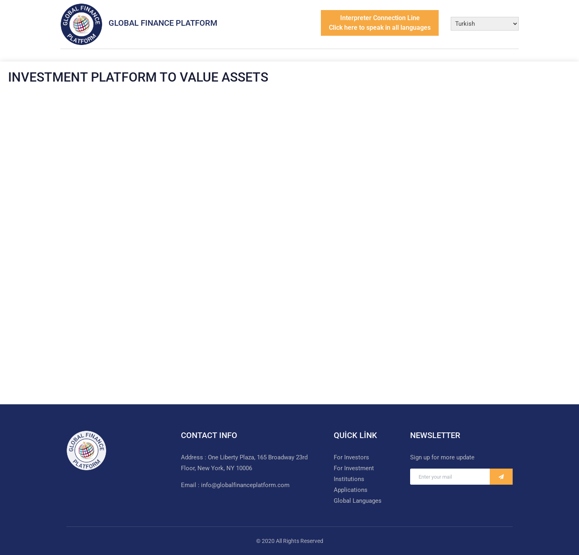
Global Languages (358, 500)
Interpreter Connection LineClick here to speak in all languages (380, 22)
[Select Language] (485, 24)
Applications (351, 490)
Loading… (289, 239)
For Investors (351, 457)
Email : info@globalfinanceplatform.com (235, 485)
